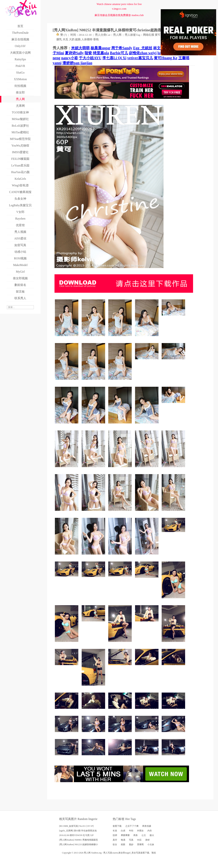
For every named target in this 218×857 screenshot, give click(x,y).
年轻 (131, 830)
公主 (144, 835)
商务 (135, 835)
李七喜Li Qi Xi (114, 58)
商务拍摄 (146, 826)
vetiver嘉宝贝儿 (140, 58)
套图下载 (117, 826)
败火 (152, 835)
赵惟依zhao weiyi (142, 53)
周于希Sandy (121, 48)
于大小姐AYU (90, 58)
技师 (115, 835)
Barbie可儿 (119, 53)
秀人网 (117, 34)
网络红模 (148, 34)
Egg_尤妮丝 (142, 48)
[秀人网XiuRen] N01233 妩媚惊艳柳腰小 (78, 844)
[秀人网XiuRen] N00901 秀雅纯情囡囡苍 (78, 840)
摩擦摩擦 (125, 835)
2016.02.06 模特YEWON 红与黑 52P (76, 835)
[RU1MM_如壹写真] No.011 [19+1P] (76, 826)
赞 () (61, 34)
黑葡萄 (140, 844)
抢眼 (123, 844)
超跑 (78, 39)
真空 (115, 840)
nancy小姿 (69, 58)
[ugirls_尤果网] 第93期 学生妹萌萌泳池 (78, 830)
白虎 (123, 830)
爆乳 (59, 39)
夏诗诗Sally (74, 53)
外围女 (140, 830)
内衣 (149, 830)
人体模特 (86, 39)
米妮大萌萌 (80, 48)
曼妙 (131, 844)
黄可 (157, 34)
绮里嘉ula (101, 53)
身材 (147, 840)
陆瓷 (88, 53)
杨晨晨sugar (100, 48)
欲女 (115, 844)
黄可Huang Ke (165, 58)
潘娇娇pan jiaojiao (77, 63)
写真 (131, 840)
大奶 (71, 39)
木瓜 (65, 39)
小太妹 (150, 844)
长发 (115, 830)
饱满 (123, 840)
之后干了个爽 (132, 826)
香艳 (96, 39)
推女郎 (121, 852)
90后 (139, 840)
